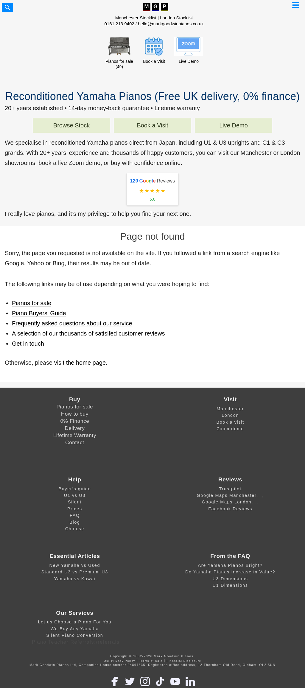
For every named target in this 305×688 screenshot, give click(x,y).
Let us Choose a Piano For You (75, 622)
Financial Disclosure (183, 660)
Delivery (75, 428)
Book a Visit (152, 125)
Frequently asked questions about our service (72, 323)
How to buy (74, 414)
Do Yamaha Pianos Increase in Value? (230, 572)
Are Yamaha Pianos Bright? (230, 565)
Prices (74, 508)
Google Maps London (226, 502)
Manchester (230, 408)
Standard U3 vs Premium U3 (74, 572)
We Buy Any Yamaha (75, 628)
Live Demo (233, 125)
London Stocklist (176, 17)
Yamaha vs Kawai (75, 578)
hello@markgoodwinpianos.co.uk (170, 23)
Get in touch (28, 343)
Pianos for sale (31, 303)
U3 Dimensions (230, 578)
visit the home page (80, 362)
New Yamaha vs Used (74, 565)
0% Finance (74, 421)
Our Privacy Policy (119, 660)
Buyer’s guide (74, 488)
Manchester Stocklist (135, 17)
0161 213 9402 (119, 23)
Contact (74, 442)
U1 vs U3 (74, 495)
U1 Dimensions (230, 585)
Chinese (74, 528)
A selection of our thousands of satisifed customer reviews (88, 333)
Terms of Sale (151, 660)
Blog (74, 522)
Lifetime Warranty (74, 435)
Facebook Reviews (230, 508)
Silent (75, 502)
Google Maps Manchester (227, 495)
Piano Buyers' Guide (39, 313)
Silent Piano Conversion (74, 635)
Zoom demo (230, 428)
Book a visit (230, 422)
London (230, 415)
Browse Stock (71, 125)
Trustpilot (230, 488)
